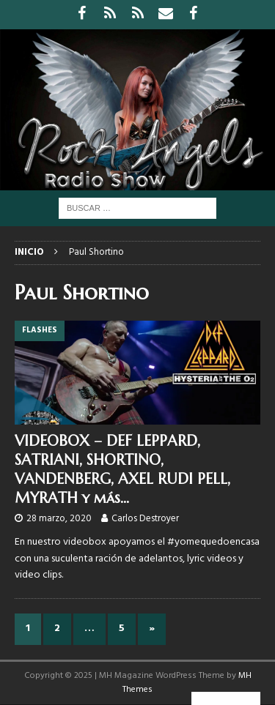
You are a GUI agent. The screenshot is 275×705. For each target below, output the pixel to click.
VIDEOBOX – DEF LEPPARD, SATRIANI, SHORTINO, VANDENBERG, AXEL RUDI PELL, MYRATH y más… (122, 469)
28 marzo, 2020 (59, 518)
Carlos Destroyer (145, 518)
